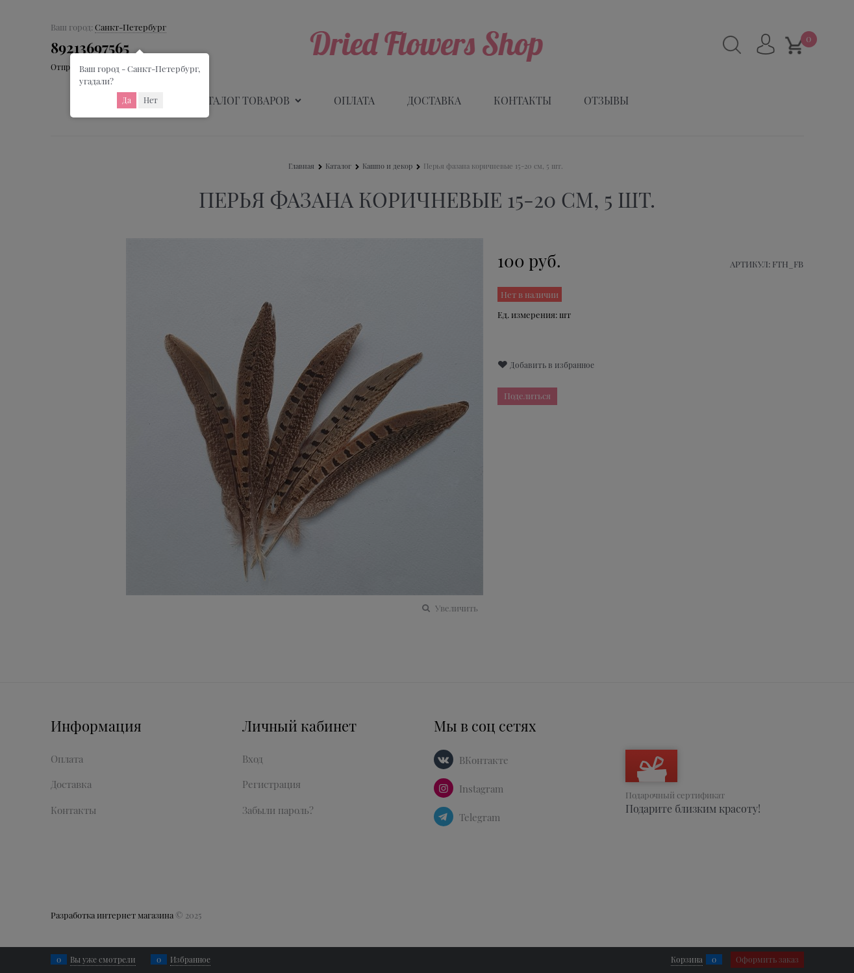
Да (126, 100)
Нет (151, 100)
